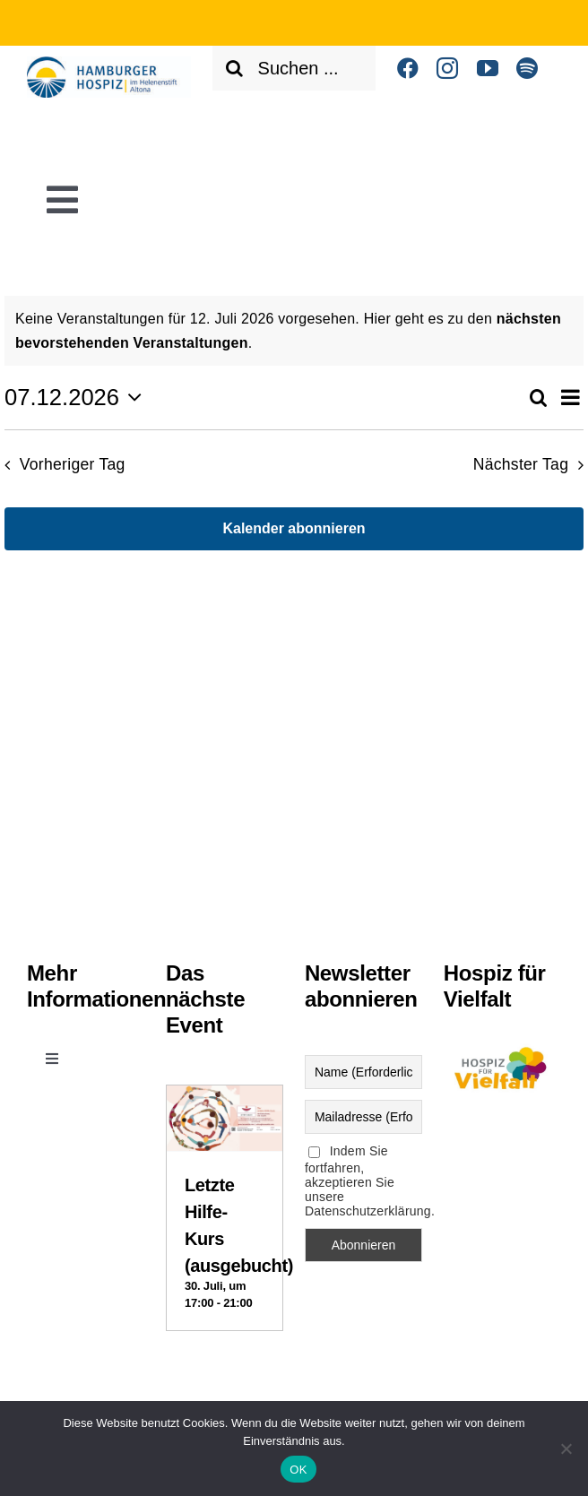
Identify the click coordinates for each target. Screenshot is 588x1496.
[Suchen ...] (294, 68)
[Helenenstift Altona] (109, 63)
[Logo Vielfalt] (502, 1047)
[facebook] (408, 68)
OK (298, 1469)
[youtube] (487, 68)
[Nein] (566, 1448)
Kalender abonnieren (293, 528)
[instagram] (447, 68)
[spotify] (527, 68)
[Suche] (234, 68)
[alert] (294, 331)
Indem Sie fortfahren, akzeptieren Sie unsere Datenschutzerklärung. (363, 1181)
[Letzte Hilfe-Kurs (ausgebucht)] (224, 1101)
